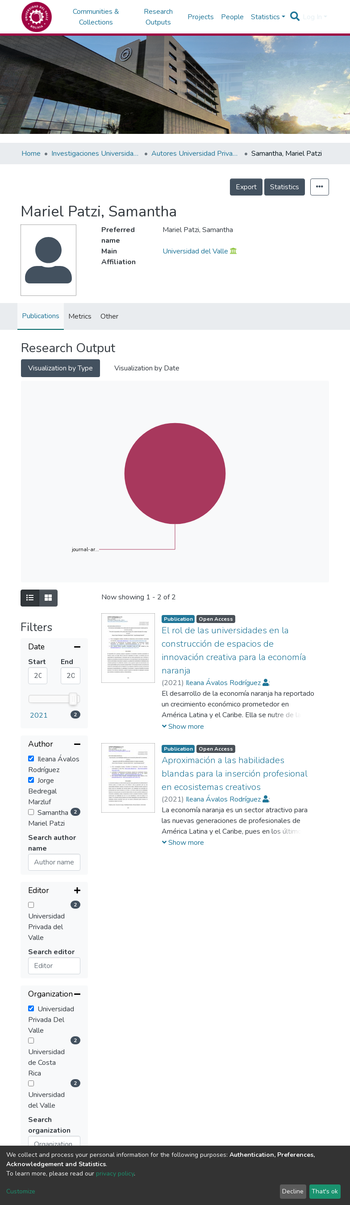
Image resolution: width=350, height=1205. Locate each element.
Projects (201, 17)
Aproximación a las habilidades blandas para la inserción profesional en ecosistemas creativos (235, 773)
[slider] (73, 699)
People (232, 17)
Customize (20, 1191)
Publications (40, 316)
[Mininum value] (37, 675)
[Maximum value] (70, 675)
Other (109, 316)
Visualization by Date (146, 368)
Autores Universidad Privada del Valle (196, 153)
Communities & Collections (96, 17)
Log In (312, 17)
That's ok (325, 1191)
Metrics (80, 316)
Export (246, 187)
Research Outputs (158, 17)
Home (31, 153)
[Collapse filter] (54, 647)
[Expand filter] (54, 891)
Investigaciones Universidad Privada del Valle (96, 153)
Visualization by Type (60, 368)
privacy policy (115, 1173)
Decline (293, 1191)
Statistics (284, 187)
